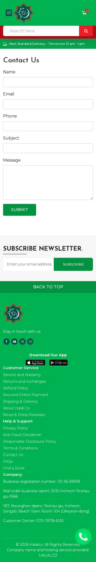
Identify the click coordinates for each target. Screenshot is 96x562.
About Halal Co (16, 408)
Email (8, 94)
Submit (19, 209)
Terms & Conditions (20, 448)
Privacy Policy (15, 428)
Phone (10, 116)
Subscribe (73, 264)
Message (12, 160)
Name (9, 72)
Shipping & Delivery (20, 401)
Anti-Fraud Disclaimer (22, 434)
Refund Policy (15, 388)
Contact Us (13, 454)
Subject (11, 138)
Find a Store (14, 468)
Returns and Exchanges (24, 381)
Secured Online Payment (25, 394)
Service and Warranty (22, 374)
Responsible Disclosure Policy (29, 441)
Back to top (48, 286)
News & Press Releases (24, 414)
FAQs (8, 461)
